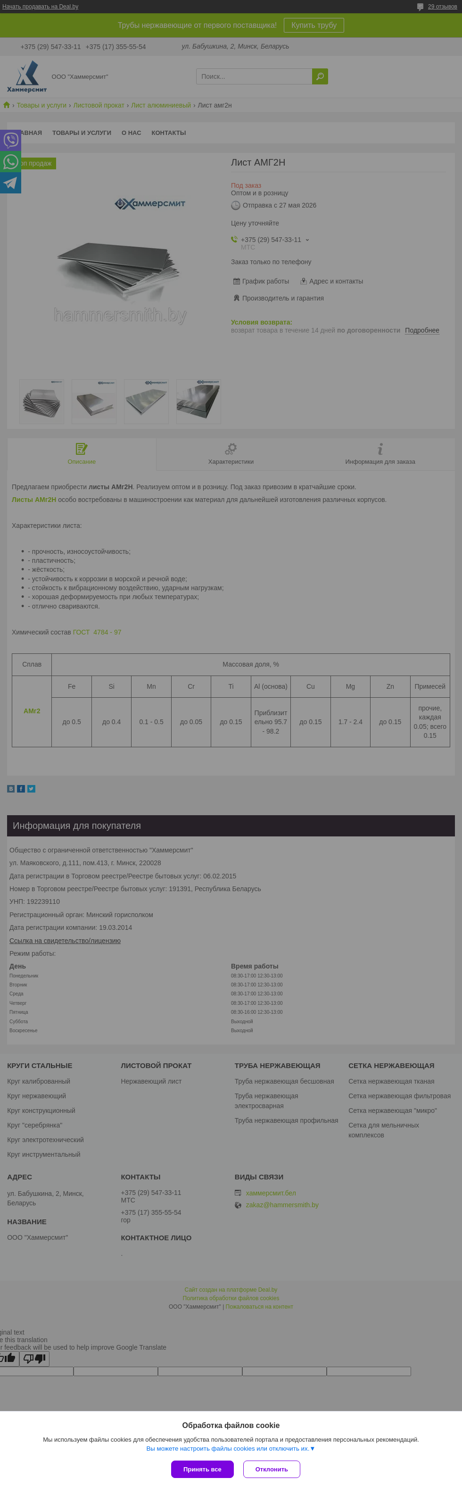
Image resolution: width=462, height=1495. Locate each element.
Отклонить (272, 1469)
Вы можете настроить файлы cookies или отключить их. (227, 1448)
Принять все (202, 1469)
